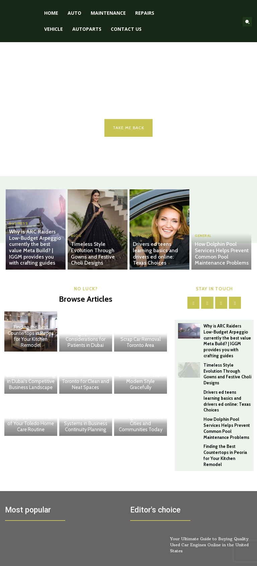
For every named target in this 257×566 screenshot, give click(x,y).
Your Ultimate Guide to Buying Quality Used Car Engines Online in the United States (209, 526)
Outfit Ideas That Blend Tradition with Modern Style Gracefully (140, 382)
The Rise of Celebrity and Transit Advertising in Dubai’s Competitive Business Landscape (30, 379)
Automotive (145, 244)
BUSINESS (18, 232)
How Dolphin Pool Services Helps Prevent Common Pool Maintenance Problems (222, 255)
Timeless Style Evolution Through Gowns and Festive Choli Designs (96, 258)
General (203, 238)
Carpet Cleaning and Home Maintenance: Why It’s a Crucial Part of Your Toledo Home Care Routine (31, 418)
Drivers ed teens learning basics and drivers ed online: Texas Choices (158, 258)
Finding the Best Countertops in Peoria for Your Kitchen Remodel (30, 336)
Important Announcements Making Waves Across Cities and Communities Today (140, 418)
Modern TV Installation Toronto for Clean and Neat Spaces (85, 382)
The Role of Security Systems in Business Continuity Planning (85, 424)
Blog (76, 244)
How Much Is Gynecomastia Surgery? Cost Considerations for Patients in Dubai (85, 336)
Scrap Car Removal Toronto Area (140, 343)
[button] (247, 21)
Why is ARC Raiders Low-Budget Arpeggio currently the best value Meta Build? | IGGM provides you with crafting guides (35, 252)
